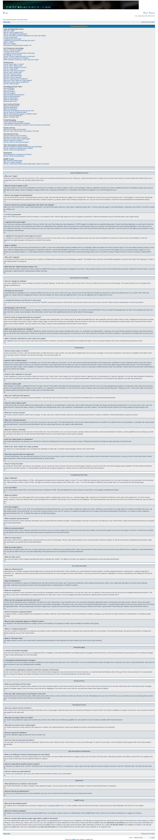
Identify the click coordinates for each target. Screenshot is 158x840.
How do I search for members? (13, 140)
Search (152, 13)
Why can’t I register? (10, 44)
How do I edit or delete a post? (13, 66)
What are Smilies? (9, 91)
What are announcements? (12, 96)
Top (4, 182)
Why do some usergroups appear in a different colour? (20, 114)
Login (5, 13)
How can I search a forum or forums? (15, 135)
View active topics (22, 19)
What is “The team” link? (11, 117)
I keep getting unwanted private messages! (17, 123)
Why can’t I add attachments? (13, 75)
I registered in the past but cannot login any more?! (19, 40)
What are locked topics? (11, 99)
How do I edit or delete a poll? (13, 72)
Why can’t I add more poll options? (14, 71)
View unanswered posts (9, 19)
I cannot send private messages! (14, 122)
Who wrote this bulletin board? (13, 160)
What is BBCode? (9, 88)
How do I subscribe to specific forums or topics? (18, 148)
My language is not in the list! (13, 55)
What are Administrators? (11, 106)
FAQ (145, 13)
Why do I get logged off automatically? (15, 34)
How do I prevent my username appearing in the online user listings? (25, 35)
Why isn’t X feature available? (13, 162)
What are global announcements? (14, 95)
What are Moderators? (10, 107)
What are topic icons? (10, 101)
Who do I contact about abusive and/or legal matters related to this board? (26, 164)
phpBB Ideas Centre (93, 813)
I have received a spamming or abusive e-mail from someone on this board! (27, 125)
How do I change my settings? (13, 50)
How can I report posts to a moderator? (16, 79)
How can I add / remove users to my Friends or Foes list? (21, 131)
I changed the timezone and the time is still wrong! (19, 53)
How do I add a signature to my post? (15, 67)
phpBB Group (59, 805)
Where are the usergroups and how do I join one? (19, 110)
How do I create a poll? (11, 69)
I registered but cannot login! (12, 39)
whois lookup (142, 820)
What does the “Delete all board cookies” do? (17, 45)
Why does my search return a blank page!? (17, 139)
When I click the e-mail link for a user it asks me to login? (21, 59)
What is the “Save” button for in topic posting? (18, 80)
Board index (6, 22)
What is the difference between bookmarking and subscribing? (23, 146)
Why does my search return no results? (16, 137)
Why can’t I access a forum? (12, 74)
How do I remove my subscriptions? (15, 150)
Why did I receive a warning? (12, 77)
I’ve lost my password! (10, 37)
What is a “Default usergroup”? (13, 115)
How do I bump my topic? (11, 84)
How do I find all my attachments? (14, 156)
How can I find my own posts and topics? (16, 142)
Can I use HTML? (9, 90)
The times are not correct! (12, 51)
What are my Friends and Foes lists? (15, 129)
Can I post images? (10, 93)
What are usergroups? (10, 109)
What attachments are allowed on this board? (18, 154)
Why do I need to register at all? (13, 32)
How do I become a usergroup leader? (15, 112)
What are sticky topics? (11, 98)
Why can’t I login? (9, 31)
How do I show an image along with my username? (19, 56)
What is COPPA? (9, 42)
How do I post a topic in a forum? (14, 64)
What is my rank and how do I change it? (16, 58)
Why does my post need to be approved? (16, 82)
